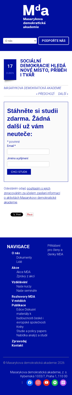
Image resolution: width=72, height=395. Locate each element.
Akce (15, 268)
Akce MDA (24, 272)
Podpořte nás (53, 41)
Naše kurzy (24, 286)
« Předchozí (45, 94)
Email (11, 145)
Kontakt (17, 345)
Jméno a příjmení (17, 158)
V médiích (19, 301)
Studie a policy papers (31, 331)
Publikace (19, 305)
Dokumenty (24, 257)
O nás (16, 253)
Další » (63, 94)
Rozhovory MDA (23, 296)
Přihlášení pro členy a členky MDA (55, 250)
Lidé (19, 262)
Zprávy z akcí (26, 276)
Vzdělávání (19, 282)
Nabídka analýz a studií (32, 335)
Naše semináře (27, 290)
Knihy (20, 327)
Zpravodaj (19, 341)
